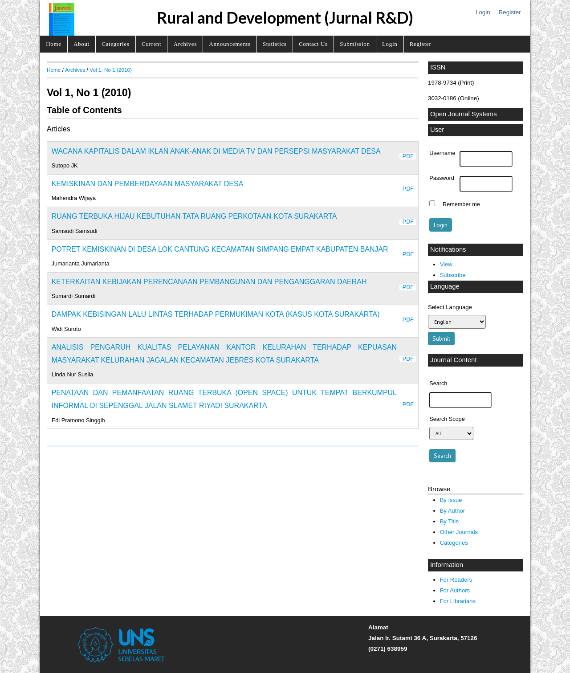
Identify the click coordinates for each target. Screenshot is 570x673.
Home (53, 44)
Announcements (229, 44)
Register (510, 12)
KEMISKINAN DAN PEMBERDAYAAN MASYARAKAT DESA (148, 184)
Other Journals (459, 532)
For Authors (455, 590)
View (446, 264)
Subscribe (453, 275)
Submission (355, 44)
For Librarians (458, 601)
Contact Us (313, 44)
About (81, 44)
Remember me (461, 204)
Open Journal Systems (463, 114)
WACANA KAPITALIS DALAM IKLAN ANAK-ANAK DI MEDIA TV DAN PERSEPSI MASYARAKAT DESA (216, 151)
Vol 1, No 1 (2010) (111, 70)
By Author (452, 510)
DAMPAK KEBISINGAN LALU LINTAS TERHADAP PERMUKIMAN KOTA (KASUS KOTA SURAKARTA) (216, 314)
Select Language (450, 307)
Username (442, 153)
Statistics (275, 44)
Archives (185, 44)
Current (151, 44)
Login (483, 12)
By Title (449, 521)
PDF (408, 156)
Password (441, 178)
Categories (115, 44)
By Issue (451, 500)
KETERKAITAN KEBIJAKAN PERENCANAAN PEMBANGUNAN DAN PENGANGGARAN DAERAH (209, 282)
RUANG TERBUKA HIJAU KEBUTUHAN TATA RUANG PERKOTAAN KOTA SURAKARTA (194, 216)
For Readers (456, 579)
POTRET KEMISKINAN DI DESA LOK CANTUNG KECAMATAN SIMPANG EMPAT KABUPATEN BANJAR (220, 249)
